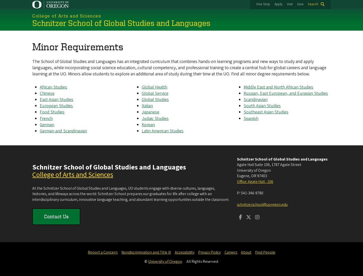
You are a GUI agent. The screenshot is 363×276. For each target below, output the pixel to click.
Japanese (150, 112)
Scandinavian (256, 100)
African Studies (53, 87)
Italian (147, 106)
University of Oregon (165, 261)
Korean (148, 125)
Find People (265, 252)
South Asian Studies (262, 106)
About (246, 252)
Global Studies (155, 100)
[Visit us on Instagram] (257, 218)
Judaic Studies (155, 118)
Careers (231, 252)
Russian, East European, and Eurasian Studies (286, 93)
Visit (290, 4)
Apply (278, 4)
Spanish (251, 118)
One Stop (263, 4)
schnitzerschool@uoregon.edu (262, 204)
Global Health (154, 87)
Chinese (47, 93)
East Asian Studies (56, 100)
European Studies (56, 106)
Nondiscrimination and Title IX (146, 252)
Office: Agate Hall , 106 (255, 181)
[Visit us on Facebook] (240, 218)
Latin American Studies (162, 131)
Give (300, 4)
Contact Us (56, 216)
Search (313, 4)
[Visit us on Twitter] (248, 218)
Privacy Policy (209, 252)
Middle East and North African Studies (278, 87)
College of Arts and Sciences (72, 175)
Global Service (155, 93)
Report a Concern (103, 252)
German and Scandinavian (63, 131)
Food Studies (52, 112)
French (46, 118)
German (47, 125)
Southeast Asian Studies (266, 112)
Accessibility (184, 252)
